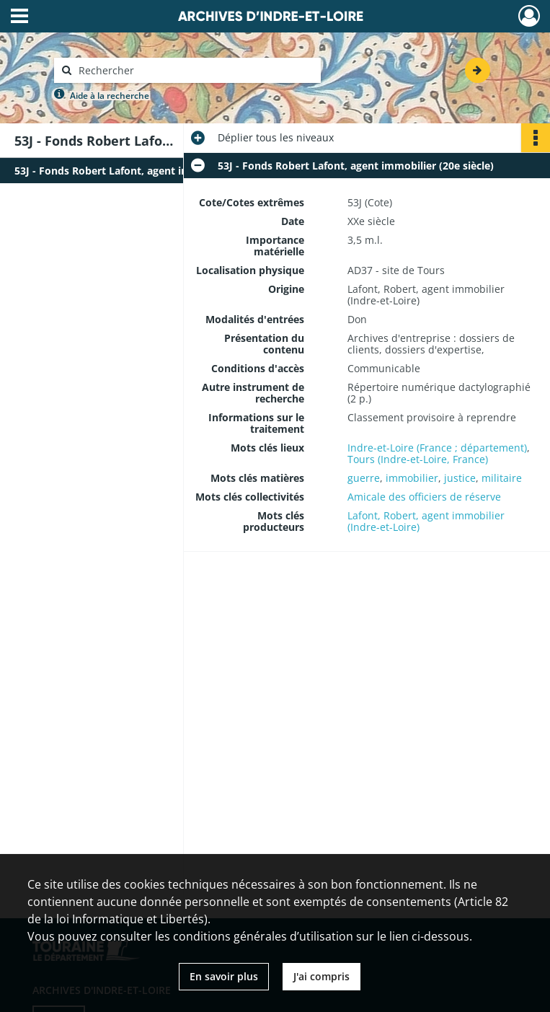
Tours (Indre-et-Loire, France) (417, 459)
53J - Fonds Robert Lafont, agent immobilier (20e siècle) (152, 170)
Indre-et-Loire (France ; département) (437, 447)
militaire (502, 478)
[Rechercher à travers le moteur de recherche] (195, 70)
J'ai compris (321, 976)
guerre (363, 478)
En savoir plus (224, 976)
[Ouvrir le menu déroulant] (19, 17)
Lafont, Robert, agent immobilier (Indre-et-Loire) (426, 521)
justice (460, 478)
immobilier (412, 478)
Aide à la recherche (109, 95)
